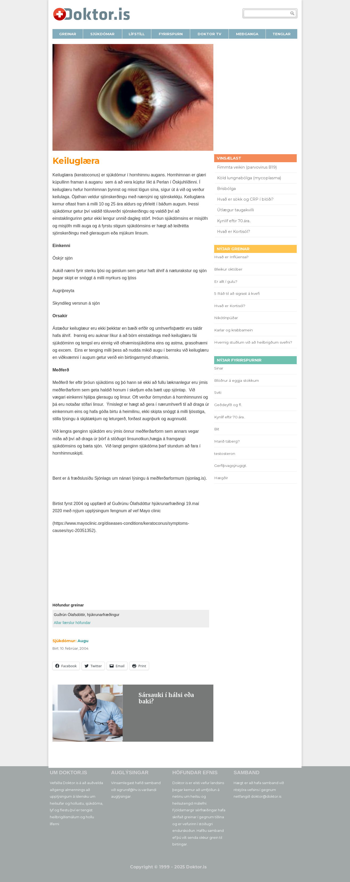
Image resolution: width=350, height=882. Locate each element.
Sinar (218, 368)
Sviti (217, 392)
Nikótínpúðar (226, 318)
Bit (216, 429)
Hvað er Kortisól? (234, 231)
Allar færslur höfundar (72, 623)
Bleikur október (228, 269)
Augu (83, 640)
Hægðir (221, 478)
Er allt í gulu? (226, 281)
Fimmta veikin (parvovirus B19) (247, 167)
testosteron (224, 453)
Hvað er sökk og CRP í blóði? (245, 199)
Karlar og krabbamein (233, 330)
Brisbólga (226, 188)
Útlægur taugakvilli (235, 210)
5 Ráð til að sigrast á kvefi (237, 293)
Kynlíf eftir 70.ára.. (234, 220)
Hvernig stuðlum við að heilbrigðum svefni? (253, 342)
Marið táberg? (227, 441)
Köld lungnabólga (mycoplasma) (249, 178)
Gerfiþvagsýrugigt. (230, 465)
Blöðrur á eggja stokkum (236, 380)
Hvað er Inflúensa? (231, 257)
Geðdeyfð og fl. (228, 405)
